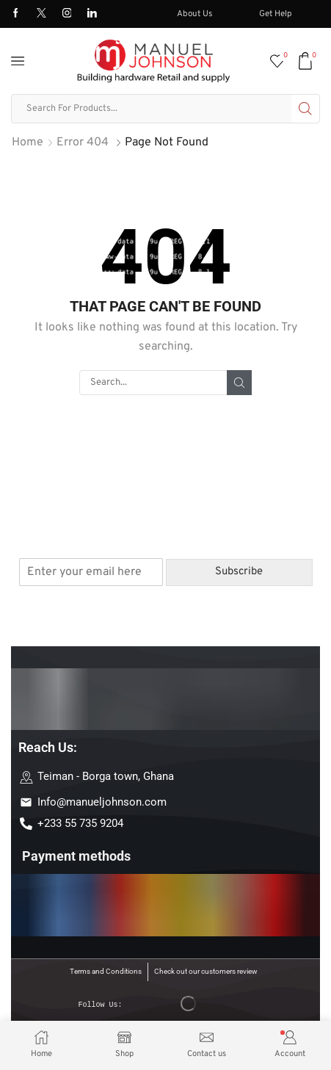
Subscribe (239, 572)
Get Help (275, 14)
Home (27, 142)
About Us (194, 14)
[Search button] (305, 109)
